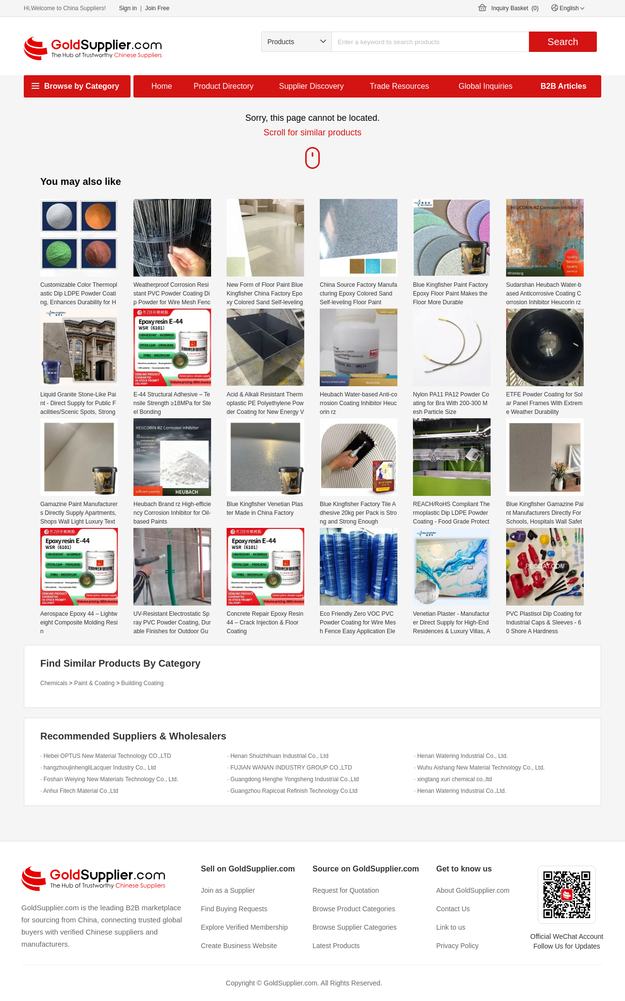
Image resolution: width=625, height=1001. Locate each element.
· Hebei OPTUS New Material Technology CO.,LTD (105, 756)
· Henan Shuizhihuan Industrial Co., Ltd (278, 756)
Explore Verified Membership (244, 927)
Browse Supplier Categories (354, 927)
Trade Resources (399, 86)
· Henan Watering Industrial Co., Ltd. (461, 756)
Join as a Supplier (228, 890)
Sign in (128, 8)
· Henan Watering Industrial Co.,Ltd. (460, 791)
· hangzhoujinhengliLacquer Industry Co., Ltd (98, 767)
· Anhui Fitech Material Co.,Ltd (79, 791)
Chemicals (53, 683)
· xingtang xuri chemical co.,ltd (453, 779)
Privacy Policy (457, 946)
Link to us (450, 927)
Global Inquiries (485, 86)
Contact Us (453, 909)
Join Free (157, 8)
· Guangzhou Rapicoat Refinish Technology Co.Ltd (292, 791)
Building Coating (142, 683)
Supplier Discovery (311, 86)
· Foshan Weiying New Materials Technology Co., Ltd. (109, 779)
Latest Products (336, 946)
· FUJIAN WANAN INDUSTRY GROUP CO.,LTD (289, 767)
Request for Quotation (345, 890)
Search (562, 41)
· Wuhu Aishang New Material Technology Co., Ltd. (479, 767)
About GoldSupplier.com (473, 890)
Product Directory (224, 86)
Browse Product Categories (353, 909)
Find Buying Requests (234, 909)
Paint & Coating (94, 683)
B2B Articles (564, 86)
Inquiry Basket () (515, 8)
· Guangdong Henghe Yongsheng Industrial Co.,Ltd (293, 779)
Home (161, 86)
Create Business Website (239, 946)
